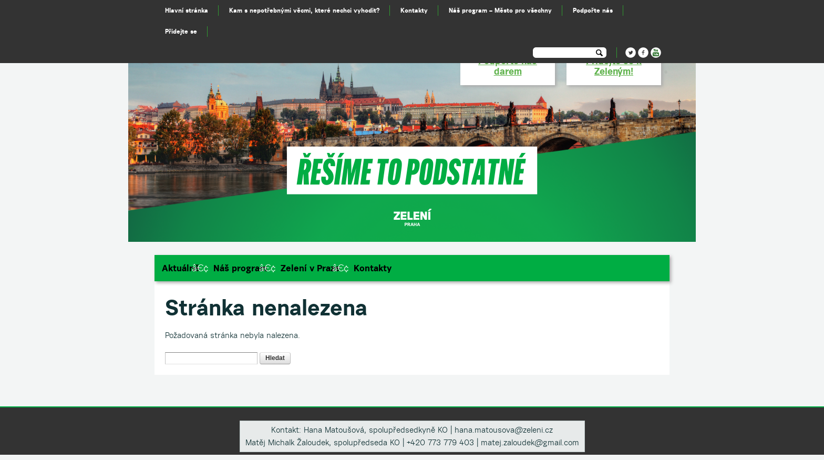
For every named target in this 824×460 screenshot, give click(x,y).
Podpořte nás (593, 10)
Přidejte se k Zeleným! (614, 66)
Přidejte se (181, 31)
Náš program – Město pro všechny (500, 10)
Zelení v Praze (310, 268)
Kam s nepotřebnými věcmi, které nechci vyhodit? (304, 10)
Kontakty (373, 268)
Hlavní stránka (186, 10)
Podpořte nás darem (507, 66)
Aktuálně (181, 268)
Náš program (240, 268)
